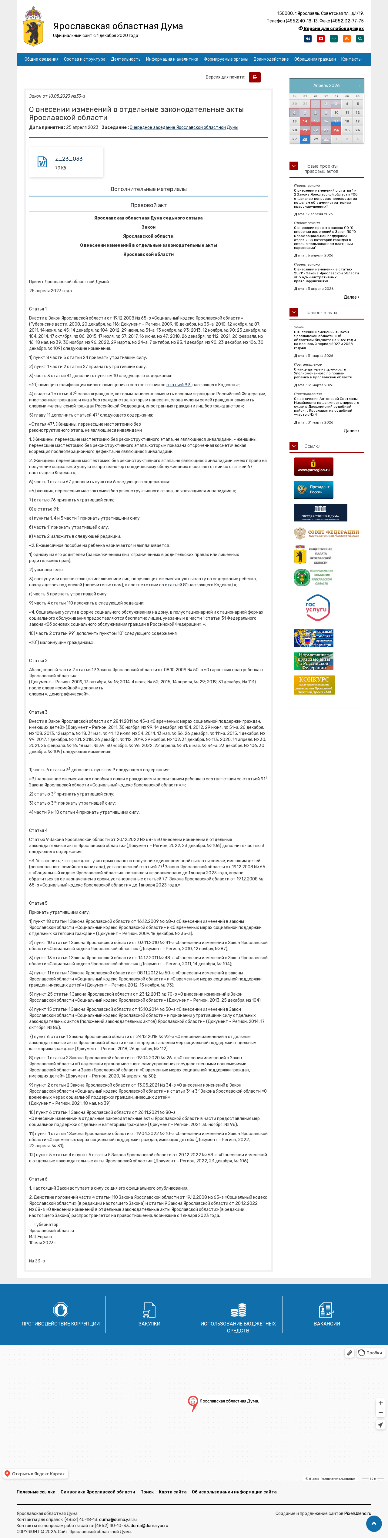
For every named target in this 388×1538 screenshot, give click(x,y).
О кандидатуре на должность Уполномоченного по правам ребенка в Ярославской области (323, 373)
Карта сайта (173, 1492)
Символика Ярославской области (98, 1492)
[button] (374, 1524)
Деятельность (126, 59)
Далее (351, 297)
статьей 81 (176, 585)
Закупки (149, 1324)
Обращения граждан (315, 59)
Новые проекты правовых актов (321, 168)
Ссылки (312, 446)
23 (326, 130)
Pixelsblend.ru (357, 1513)
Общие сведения (42, 59)
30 (326, 139)
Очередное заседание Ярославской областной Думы (184, 127)
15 (316, 121)
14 (305, 121)
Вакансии (327, 1324)
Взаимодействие (271, 59)
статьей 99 (179, 384)
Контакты (351, 59)
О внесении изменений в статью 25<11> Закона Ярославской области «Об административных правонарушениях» (326, 275)
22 (315, 130)
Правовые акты (321, 312)
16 (326, 121)
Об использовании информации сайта (234, 1492)
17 (336, 121)
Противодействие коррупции (61, 1324)
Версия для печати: (227, 77)
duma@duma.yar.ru (118, 1519)
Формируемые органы (226, 59)
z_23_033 (69, 159)
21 (305, 130)
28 (305, 139)
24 (336, 130)
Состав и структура (84, 59)
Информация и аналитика (172, 59)
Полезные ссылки (36, 1492)
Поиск (147, 1492)
